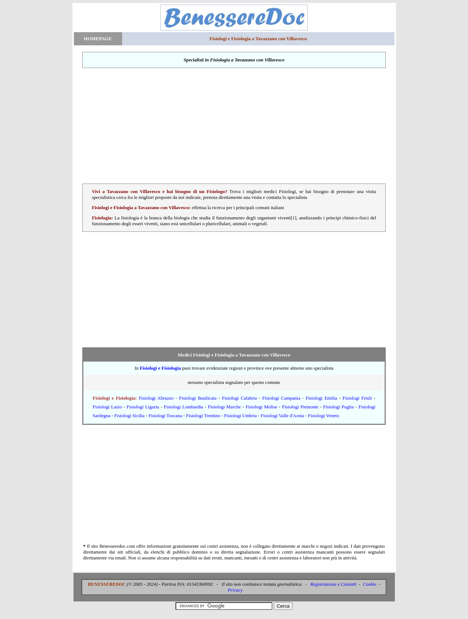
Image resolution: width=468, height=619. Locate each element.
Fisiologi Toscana (165, 415)
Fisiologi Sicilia (129, 415)
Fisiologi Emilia (321, 398)
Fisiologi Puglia (338, 406)
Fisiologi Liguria (143, 406)
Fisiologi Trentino (203, 415)
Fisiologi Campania (281, 398)
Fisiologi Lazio (107, 406)
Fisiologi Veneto (323, 415)
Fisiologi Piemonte (300, 406)
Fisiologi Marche (224, 406)
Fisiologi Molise (262, 406)
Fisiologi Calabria (239, 398)
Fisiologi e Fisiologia (160, 368)
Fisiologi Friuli (357, 398)
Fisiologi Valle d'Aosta (282, 415)
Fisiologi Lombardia (183, 406)
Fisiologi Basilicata (198, 398)
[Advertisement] (234, 126)
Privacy (235, 590)
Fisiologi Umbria (240, 415)
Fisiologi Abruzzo (156, 398)
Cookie (369, 584)
